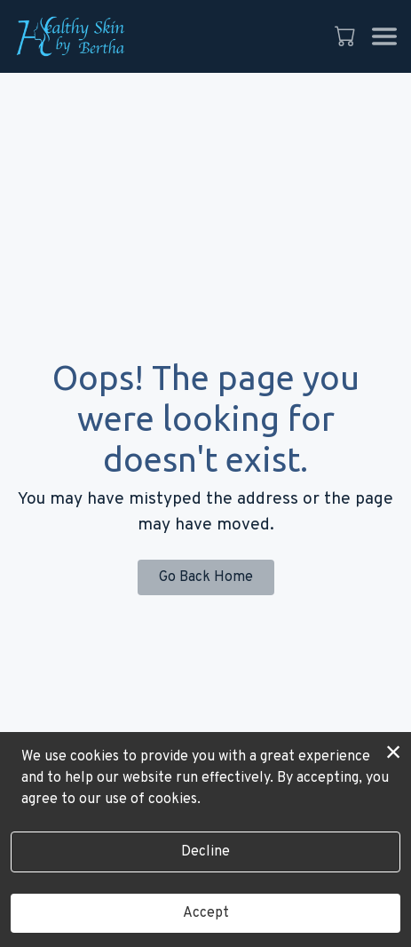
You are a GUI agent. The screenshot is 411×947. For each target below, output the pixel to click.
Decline (205, 852)
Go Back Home (206, 577)
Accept (206, 913)
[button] (346, 35)
